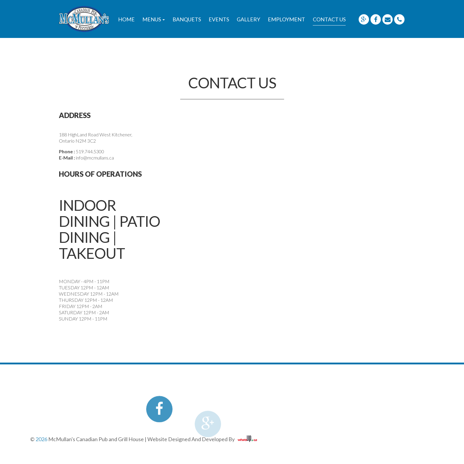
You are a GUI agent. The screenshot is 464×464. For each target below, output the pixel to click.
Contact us (329, 19)
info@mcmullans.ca (95, 157)
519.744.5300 (90, 151)
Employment (286, 19)
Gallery (248, 19)
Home (126, 19)
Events (219, 19)
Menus (153, 19)
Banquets (187, 19)
